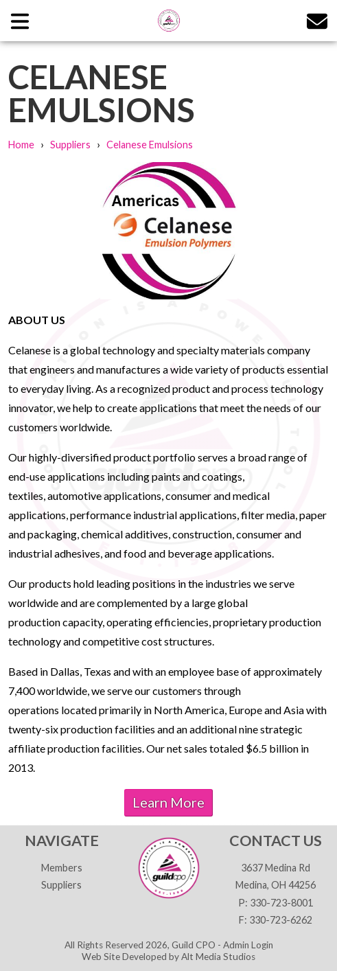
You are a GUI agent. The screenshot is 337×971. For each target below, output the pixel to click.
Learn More (168, 802)
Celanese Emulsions (149, 144)
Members (61, 867)
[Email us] (317, 20)
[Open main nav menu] (20, 20)
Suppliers (70, 144)
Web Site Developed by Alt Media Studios (168, 956)
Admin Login (248, 944)
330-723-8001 (281, 903)
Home (21, 144)
